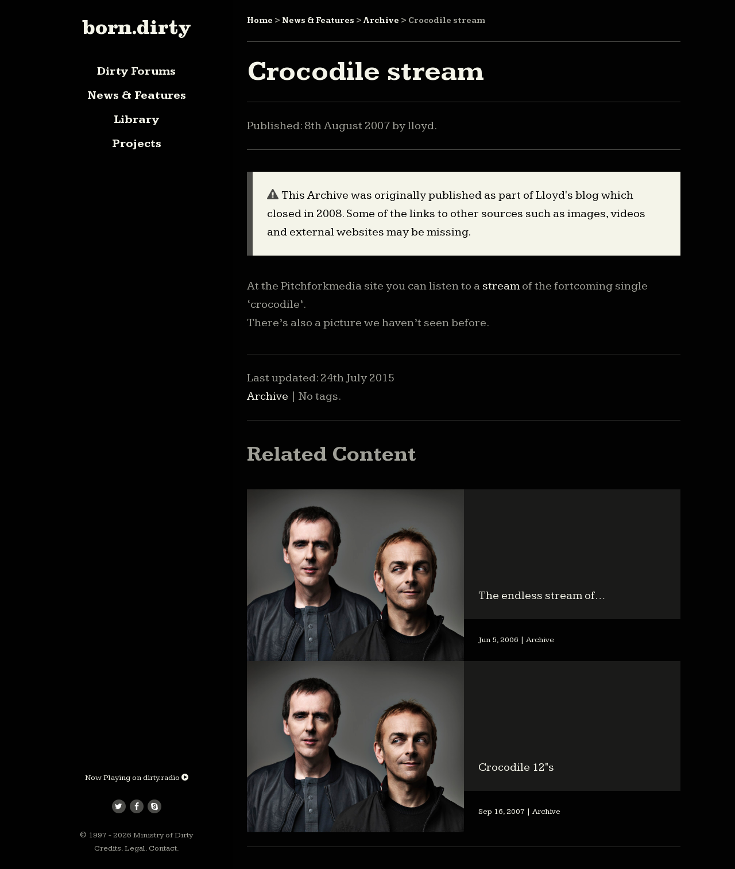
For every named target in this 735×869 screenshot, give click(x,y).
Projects (136, 143)
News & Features (136, 95)
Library (136, 119)
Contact (163, 848)
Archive (381, 20)
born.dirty (136, 27)
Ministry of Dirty (163, 835)
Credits (107, 848)
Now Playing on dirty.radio (136, 777)
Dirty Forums (136, 71)
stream (501, 286)
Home (260, 20)
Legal (135, 848)
